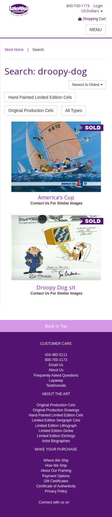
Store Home (14, 50)
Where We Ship (56, 460)
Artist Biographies (56, 441)
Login (98, 5)
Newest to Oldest (87, 85)
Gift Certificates (56, 481)
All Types (73, 110)
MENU (96, 29)
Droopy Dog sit (56, 287)
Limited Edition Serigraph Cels (56, 420)
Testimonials (56, 385)
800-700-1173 (56, 360)
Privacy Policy (56, 491)
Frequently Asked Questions (55, 375)
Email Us (56, 365)
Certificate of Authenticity (56, 486)
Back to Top (56, 326)
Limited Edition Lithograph (56, 426)
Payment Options (56, 476)
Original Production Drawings (56, 410)
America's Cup (56, 197)
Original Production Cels (30, 110)
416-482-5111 (56, 355)
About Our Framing (56, 471)
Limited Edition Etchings (56, 436)
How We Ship (56, 465)
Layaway (56, 380)
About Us (56, 370)
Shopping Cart (92, 19)
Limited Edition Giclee (56, 431)
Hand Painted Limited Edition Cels (40, 97)
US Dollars (92, 10)
